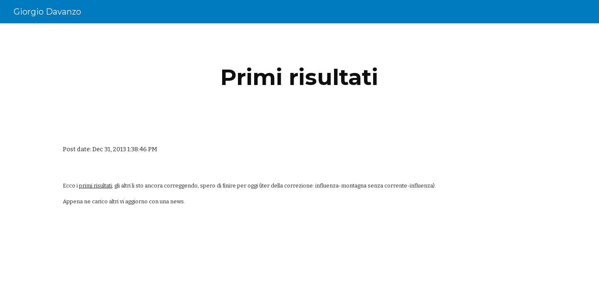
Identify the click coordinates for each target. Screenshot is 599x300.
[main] (299, 77)
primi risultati (95, 185)
